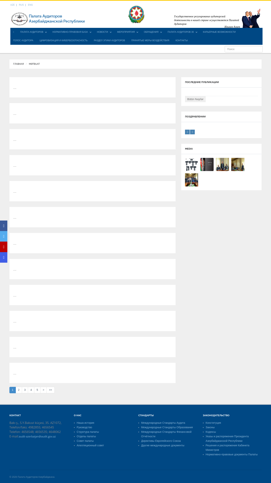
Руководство (84, 427)
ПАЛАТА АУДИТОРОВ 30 (181, 32)
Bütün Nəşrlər (195, 99)
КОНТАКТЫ (182, 40)
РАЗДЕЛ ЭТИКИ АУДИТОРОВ (109, 40)
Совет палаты (85, 440)
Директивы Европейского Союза (161, 440)
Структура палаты (88, 431)
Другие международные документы (162, 445)
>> (50, 389)
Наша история (85, 422)
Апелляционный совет (90, 445)
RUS (21, 5)
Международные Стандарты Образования (167, 427)
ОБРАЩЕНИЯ (151, 32)
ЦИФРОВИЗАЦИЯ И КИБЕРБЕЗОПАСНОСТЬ (64, 40)
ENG (30, 5)
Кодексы (211, 431)
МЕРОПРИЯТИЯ (126, 32)
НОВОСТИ (102, 32)
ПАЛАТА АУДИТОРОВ (31, 32)
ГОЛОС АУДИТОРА (23, 40)
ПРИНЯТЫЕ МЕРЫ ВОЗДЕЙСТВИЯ (150, 40)
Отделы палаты (86, 436)
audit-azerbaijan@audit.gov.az (37, 436)
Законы (210, 427)
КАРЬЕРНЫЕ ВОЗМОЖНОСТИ (219, 32)
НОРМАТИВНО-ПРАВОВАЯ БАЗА (70, 32)
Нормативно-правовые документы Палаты (232, 454)
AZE (12, 5)
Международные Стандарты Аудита (163, 422)
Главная (18, 64)
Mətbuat (34, 64)
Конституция (213, 422)
